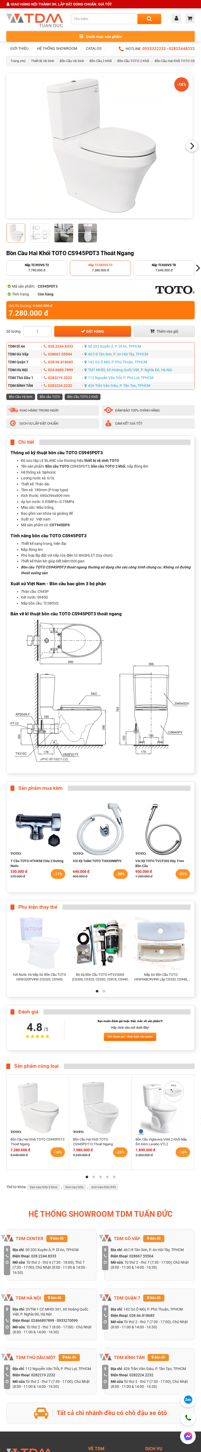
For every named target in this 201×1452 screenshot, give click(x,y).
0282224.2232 (58, 385)
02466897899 (42, 1320)
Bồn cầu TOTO (50, 397)
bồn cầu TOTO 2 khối (108, 466)
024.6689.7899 (58, 370)
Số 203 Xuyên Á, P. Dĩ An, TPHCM (113, 346)
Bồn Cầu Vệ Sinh (72, 61)
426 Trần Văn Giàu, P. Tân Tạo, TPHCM (117, 385)
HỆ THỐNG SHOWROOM (57, 48)
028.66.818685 (58, 362)
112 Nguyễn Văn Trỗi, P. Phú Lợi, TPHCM (119, 378)
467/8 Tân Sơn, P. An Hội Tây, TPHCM (116, 354)
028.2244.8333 (58, 346)
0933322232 (154, 48)
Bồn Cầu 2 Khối (101, 61)
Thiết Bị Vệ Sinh (42, 61)
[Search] (149, 19)
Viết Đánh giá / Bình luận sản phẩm (130, 1036)
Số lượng (13, 331)
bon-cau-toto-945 (104, 1187)
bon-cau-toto (74, 1187)
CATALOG (94, 48)
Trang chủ (17, 61)
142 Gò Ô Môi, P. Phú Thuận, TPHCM (116, 362)
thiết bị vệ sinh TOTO (101, 460)
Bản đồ (57, 1238)
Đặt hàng (92, 331)
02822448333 (182, 48)
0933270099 (67, 1320)
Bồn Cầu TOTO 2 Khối (133, 61)
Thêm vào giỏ (164, 331)
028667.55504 (58, 354)
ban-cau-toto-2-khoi (43, 1187)
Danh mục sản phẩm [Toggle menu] (100, 36)
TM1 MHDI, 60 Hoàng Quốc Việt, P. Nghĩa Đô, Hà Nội (128, 370)
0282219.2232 (58, 378)
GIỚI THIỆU (19, 48)
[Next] (192, 146)
